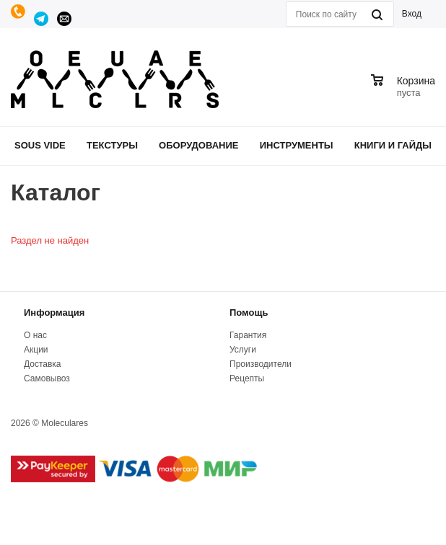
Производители (260, 364)
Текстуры (112, 145)
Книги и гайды (393, 145)
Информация (54, 312)
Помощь (248, 312)
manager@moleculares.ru (65, 19)
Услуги (242, 350)
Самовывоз (47, 378)
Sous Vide (40, 145)
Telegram (42, 19)
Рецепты (246, 378)
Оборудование (198, 145)
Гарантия (247, 335)
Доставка (42, 364)
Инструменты (296, 145)
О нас (35, 335)
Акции (36, 350)
